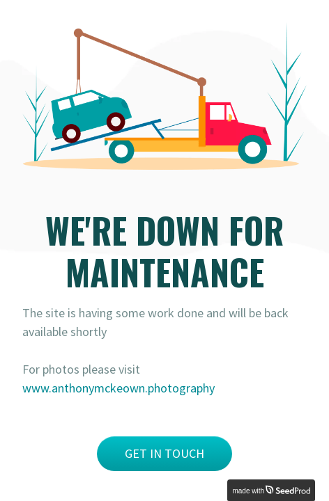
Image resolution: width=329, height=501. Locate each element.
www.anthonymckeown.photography (118, 388)
